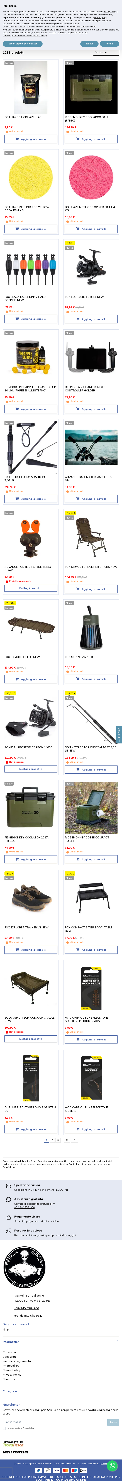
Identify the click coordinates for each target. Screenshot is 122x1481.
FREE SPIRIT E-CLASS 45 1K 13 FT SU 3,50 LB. (28, 478)
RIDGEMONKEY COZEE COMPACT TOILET (87, 839)
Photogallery (11, 1365)
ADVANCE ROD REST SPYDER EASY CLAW (28, 568)
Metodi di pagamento (17, 1361)
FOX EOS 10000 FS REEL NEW (84, 297)
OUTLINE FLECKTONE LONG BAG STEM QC (30, 1109)
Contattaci (9, 1379)
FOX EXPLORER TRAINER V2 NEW (26, 927)
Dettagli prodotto (30, 588)
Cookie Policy (11, 1370)
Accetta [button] (109, 43)
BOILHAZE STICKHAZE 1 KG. (23, 117)
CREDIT (105, 1463)
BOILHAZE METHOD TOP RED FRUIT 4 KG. (90, 208)
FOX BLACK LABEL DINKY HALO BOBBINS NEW (25, 298)
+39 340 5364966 (24, 1207)
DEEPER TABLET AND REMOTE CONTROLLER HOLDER (85, 388)
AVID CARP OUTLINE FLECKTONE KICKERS (86, 1109)
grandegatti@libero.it (28, 1315)
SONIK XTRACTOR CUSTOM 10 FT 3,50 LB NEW (90, 749)
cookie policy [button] (100, 17)
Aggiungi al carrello (33, 139)
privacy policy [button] (110, 11)
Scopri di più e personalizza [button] (23, 43)
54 (66, 1140)
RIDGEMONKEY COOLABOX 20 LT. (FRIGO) (26, 839)
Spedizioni (9, 1356)
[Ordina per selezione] (106, 52)
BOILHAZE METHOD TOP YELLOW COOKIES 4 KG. (26, 208)
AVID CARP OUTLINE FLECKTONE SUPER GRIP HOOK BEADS (86, 1019)
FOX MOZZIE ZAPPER (79, 657)
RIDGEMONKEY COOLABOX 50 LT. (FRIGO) (87, 118)
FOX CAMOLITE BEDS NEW (22, 657)
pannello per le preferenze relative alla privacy (25, 35)
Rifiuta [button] (89, 43)
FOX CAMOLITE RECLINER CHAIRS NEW (91, 567)
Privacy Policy (12, 1374)
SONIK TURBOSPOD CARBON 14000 (28, 747)
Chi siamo (9, 1352)
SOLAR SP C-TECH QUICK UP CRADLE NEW (29, 1019)
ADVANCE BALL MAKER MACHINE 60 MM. (89, 478)
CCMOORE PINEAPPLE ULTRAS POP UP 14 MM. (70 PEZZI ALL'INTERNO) (30, 388)
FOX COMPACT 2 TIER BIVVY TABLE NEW (88, 929)
